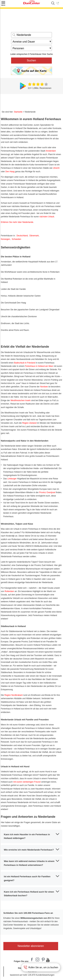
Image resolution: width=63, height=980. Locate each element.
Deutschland (22, 235)
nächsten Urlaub (46, 216)
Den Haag (9, 171)
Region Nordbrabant (13, 695)
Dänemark (34, 235)
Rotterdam (9, 591)
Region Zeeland (29, 423)
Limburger (11, 478)
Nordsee (44, 386)
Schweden (16, 239)
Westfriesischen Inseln (20, 400)
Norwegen (5, 239)
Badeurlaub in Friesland (24, 363)
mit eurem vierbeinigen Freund (26, 782)
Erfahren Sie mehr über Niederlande (17, 222)
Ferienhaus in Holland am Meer (39, 366)
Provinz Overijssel (47, 492)
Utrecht (56, 168)
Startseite (18, 112)
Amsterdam (51, 151)
